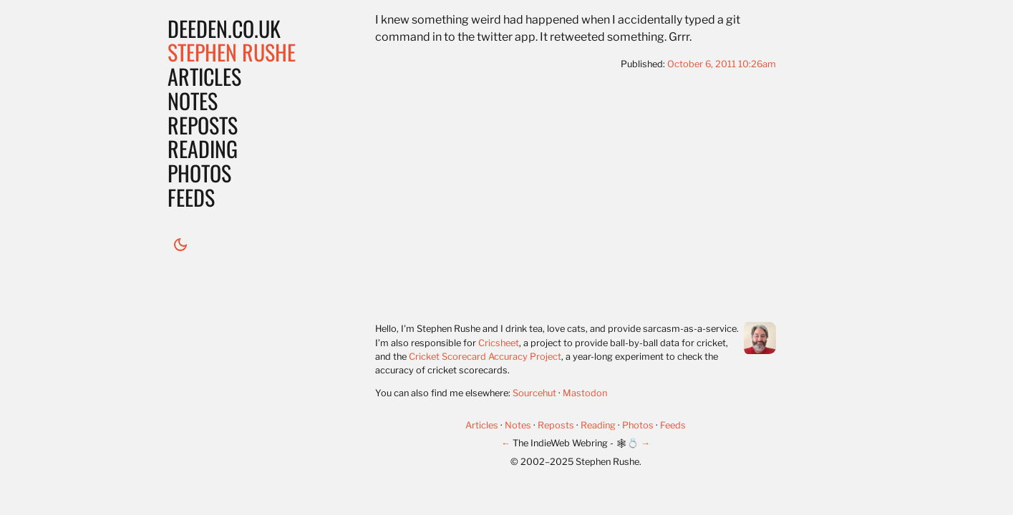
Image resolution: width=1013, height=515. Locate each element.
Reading (203, 148)
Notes (193, 100)
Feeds (191, 197)
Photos (199, 173)
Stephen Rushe (232, 52)
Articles (204, 76)
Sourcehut (534, 393)
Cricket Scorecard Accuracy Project (485, 356)
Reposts (203, 125)
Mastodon (585, 393)
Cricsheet (498, 343)
